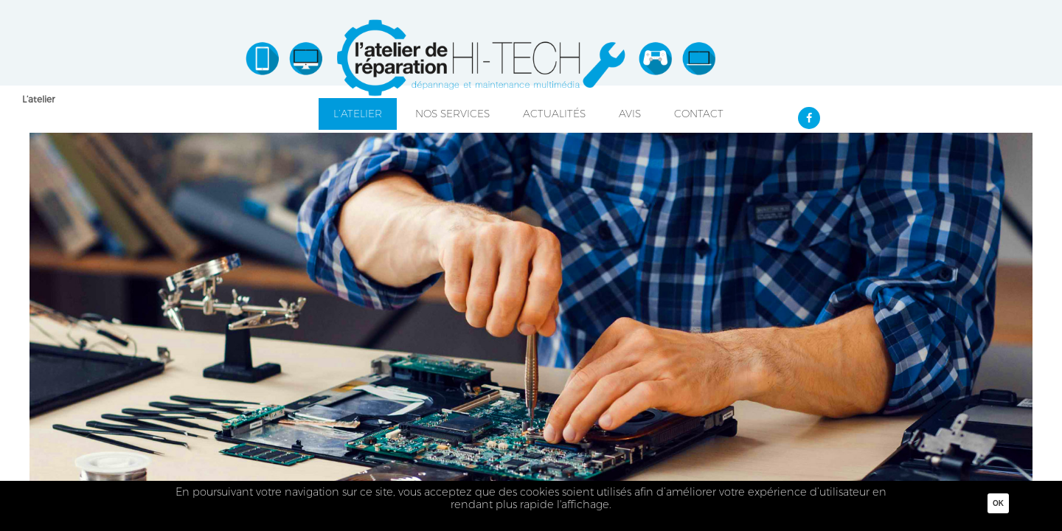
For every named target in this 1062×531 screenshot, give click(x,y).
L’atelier (38, 99)
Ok (998, 503)
